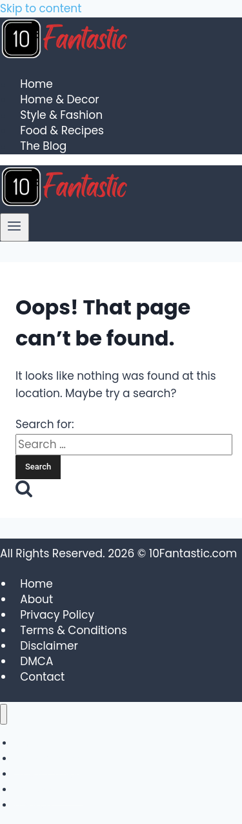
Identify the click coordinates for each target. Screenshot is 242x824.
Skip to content (40, 8)
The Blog (43, 146)
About (36, 599)
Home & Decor (59, 100)
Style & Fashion (61, 115)
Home (36, 84)
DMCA (36, 661)
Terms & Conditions (73, 630)
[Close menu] (3, 714)
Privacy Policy (57, 615)
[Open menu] (14, 227)
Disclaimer (49, 646)
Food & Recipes (62, 131)
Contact (42, 677)
